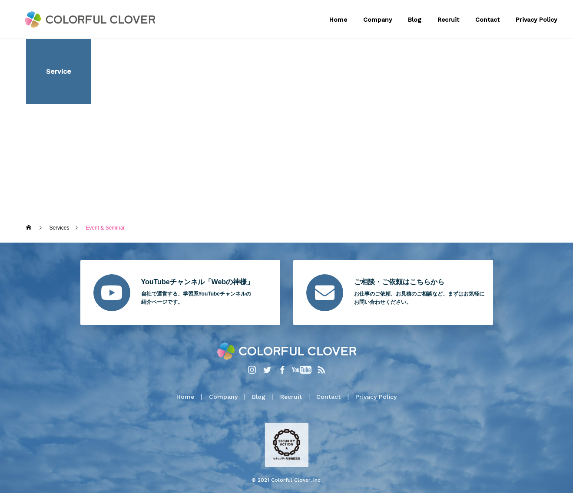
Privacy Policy (536, 19)
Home (338, 19)
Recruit (448, 19)
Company (377, 19)
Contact (487, 19)
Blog (414, 19)
